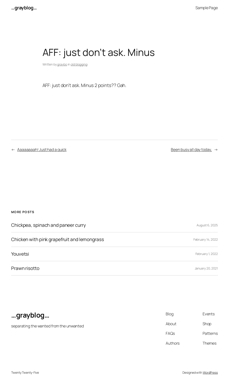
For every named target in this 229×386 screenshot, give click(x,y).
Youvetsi (20, 254)
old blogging (79, 64)
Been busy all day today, (191, 149)
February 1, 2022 (206, 254)
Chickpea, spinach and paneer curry (48, 225)
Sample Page (206, 7)
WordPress (210, 372)
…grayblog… (24, 7)
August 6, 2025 (207, 225)
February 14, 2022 (205, 239)
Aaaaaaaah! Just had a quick (41, 149)
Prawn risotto (25, 268)
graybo (62, 64)
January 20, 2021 (206, 268)
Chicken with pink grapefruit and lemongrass (57, 239)
